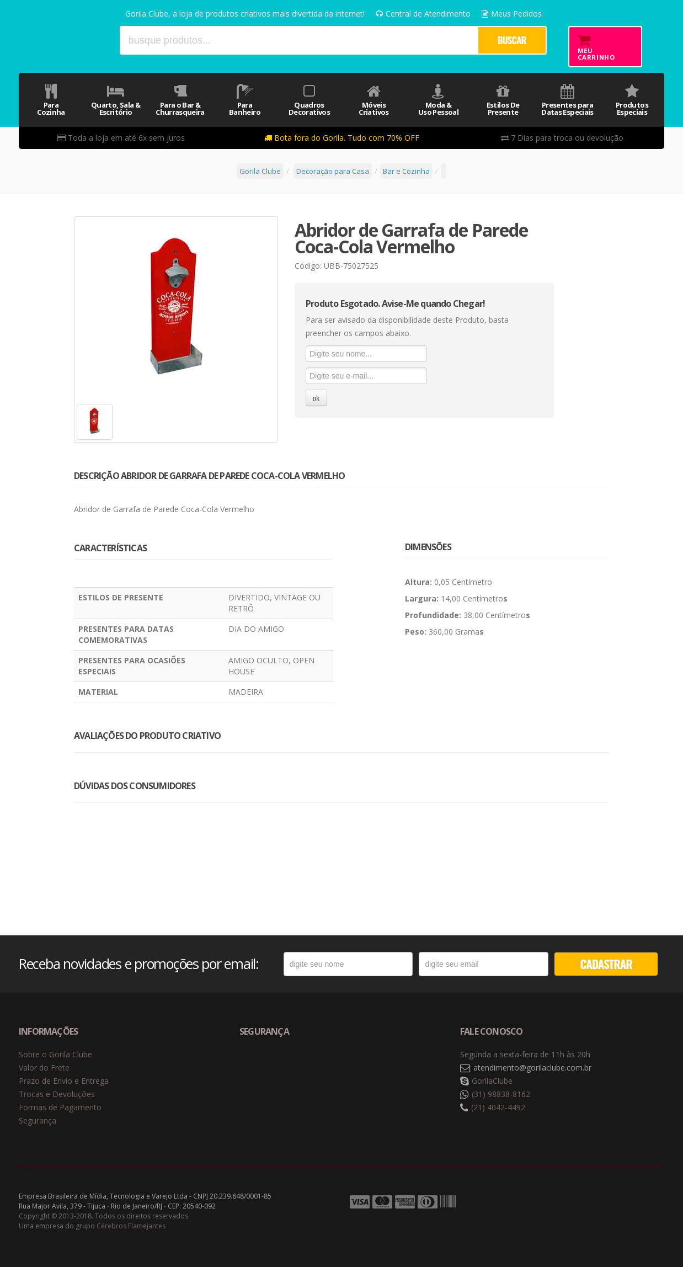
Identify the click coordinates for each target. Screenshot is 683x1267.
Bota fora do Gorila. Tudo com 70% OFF (341, 137)
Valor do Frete (44, 1067)
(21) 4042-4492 (498, 1107)
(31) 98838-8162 (501, 1094)
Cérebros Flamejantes (131, 1226)
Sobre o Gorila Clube (55, 1054)
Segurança (37, 1120)
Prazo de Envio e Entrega (64, 1081)
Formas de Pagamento (60, 1107)
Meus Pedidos (512, 13)
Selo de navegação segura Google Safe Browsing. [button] (267, 1068)
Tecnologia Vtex (636, 1202)
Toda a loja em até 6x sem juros (121, 137)
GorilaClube (492, 1081)
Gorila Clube (64, 40)
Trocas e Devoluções (57, 1094)
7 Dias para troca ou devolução (562, 137)
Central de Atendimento (423, 13)
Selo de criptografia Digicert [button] (326, 1068)
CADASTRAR (606, 963)
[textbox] (298, 40)
